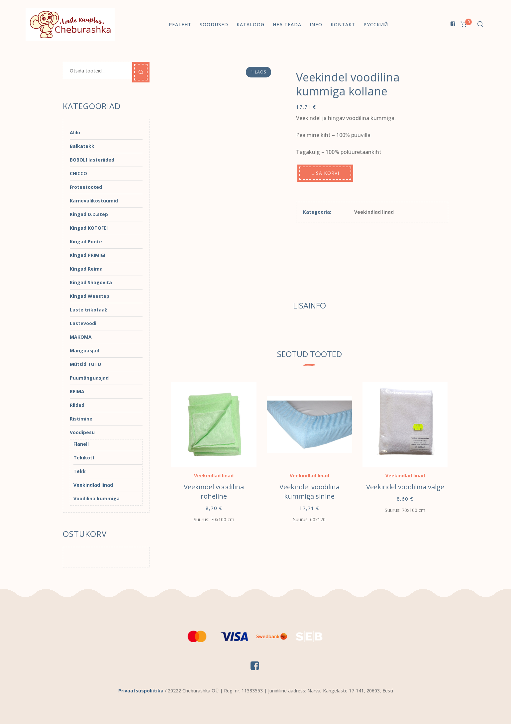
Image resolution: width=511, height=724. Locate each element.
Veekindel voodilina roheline (214, 491)
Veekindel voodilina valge (405, 486)
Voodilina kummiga (96, 498)
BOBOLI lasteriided (92, 160)
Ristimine (81, 419)
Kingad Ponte (86, 241)
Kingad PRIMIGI (87, 255)
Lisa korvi (325, 173)
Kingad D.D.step (89, 214)
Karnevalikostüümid (94, 200)
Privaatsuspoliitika (140, 690)
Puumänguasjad (89, 378)
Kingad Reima (86, 269)
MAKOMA (81, 337)
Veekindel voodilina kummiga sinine (309, 491)
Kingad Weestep (89, 296)
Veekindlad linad (374, 212)
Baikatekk (82, 146)
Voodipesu (82, 432)
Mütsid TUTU (85, 364)
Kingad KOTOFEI (89, 228)
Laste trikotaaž (88, 309)
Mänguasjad (84, 350)
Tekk (79, 471)
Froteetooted (86, 187)
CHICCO (78, 173)
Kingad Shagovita (91, 282)
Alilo (75, 132)
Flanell (81, 444)
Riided (77, 405)
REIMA (77, 391)
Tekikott (84, 457)
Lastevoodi (83, 323)
